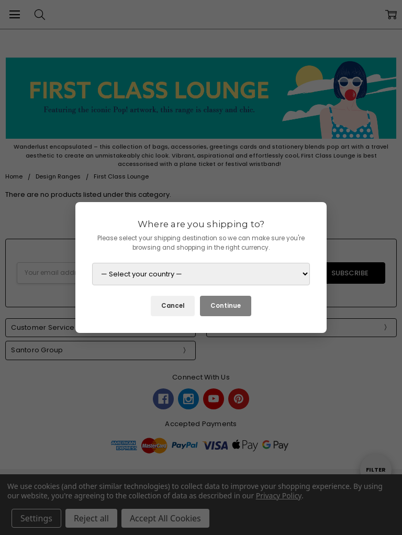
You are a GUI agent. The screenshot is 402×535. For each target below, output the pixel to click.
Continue (225, 306)
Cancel (172, 306)
